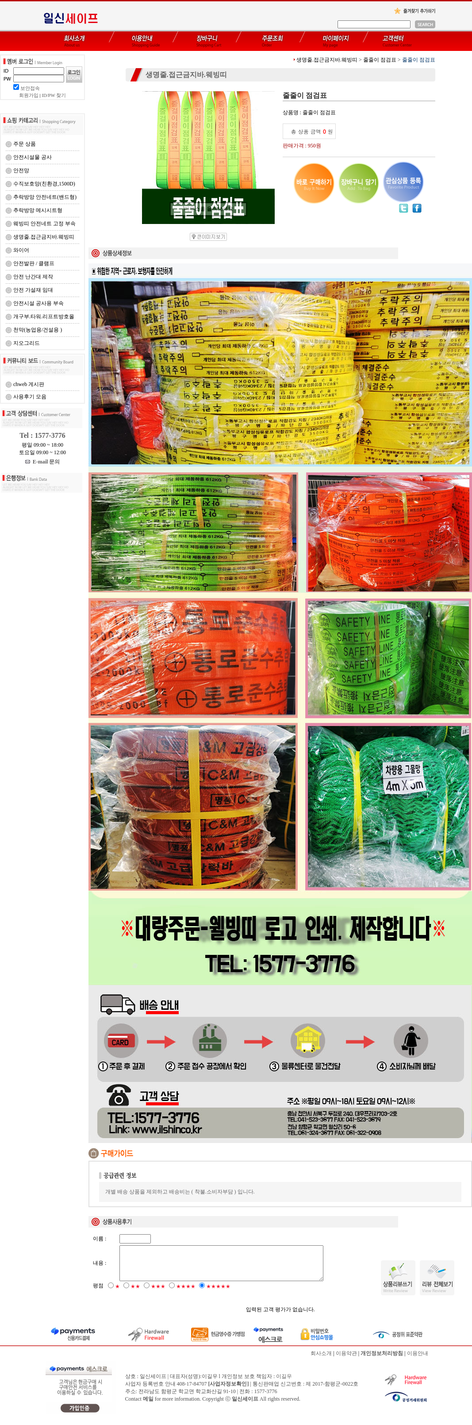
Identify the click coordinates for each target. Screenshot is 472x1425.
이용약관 (346, 1360)
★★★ (158, 1293)
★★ (135, 1293)
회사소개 (321, 1360)
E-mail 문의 (42, 462)
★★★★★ (218, 1293)
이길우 (284, 1383)
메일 (148, 1405)
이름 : (99, 1239)
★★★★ (186, 1293)
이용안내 (417, 1360)
